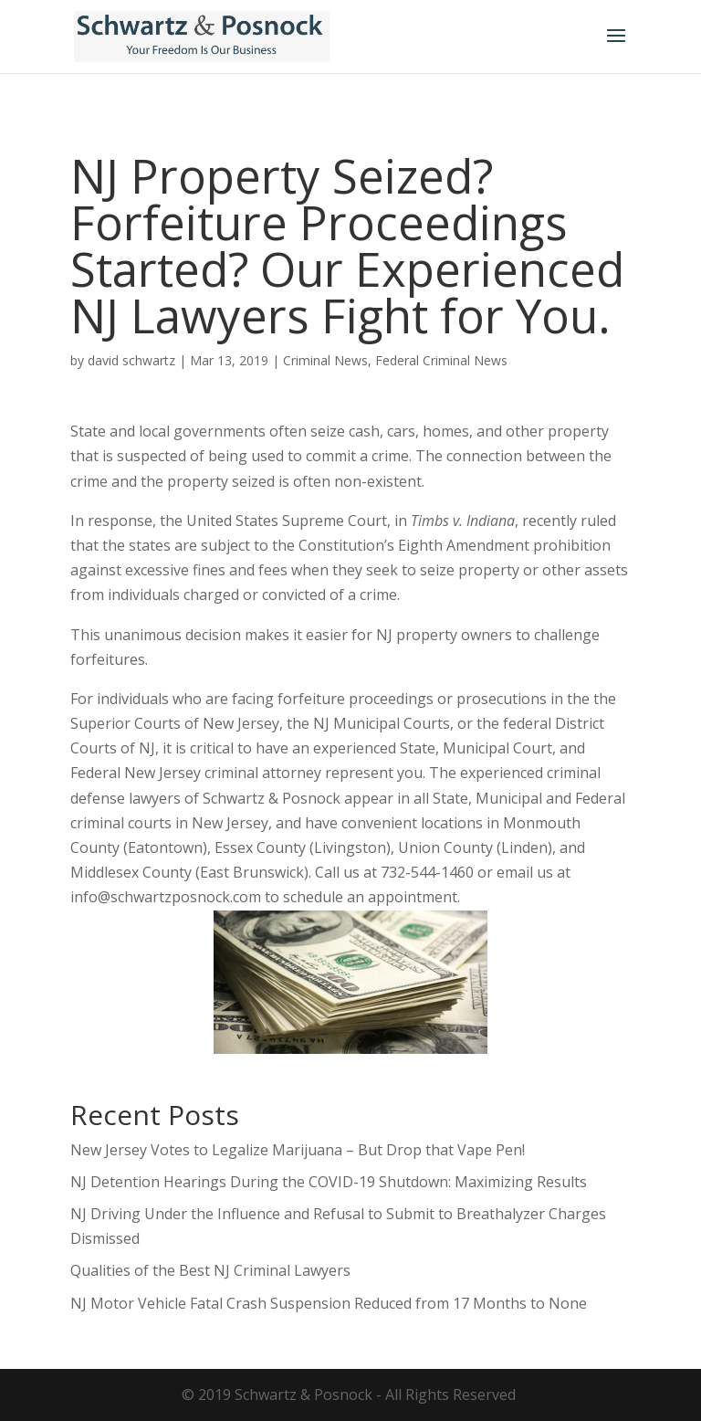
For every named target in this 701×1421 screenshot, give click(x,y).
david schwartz (131, 360)
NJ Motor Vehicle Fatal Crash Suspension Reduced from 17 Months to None (328, 1303)
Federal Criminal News (441, 360)
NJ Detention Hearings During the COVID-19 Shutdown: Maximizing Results (328, 1182)
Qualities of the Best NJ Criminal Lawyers (210, 1270)
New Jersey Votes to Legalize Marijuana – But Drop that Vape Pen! (297, 1150)
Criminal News (325, 360)
